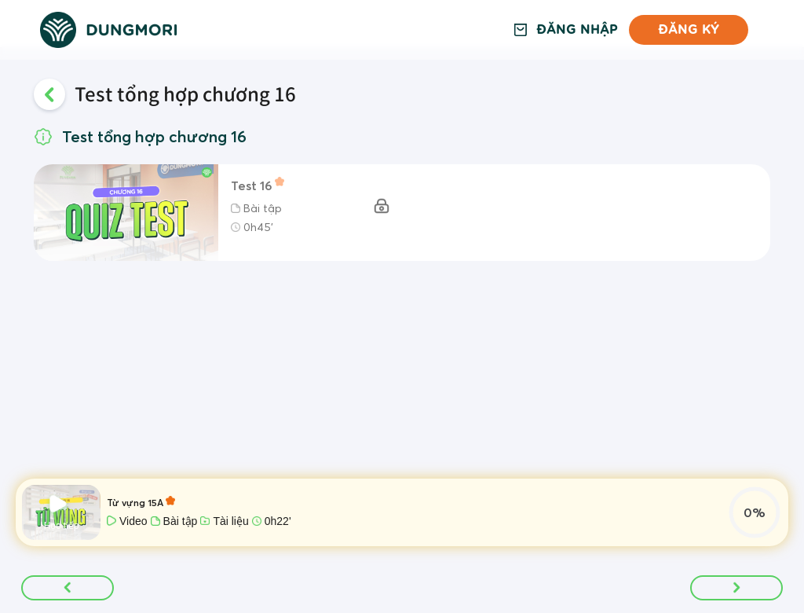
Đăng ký (688, 29)
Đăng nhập (577, 30)
